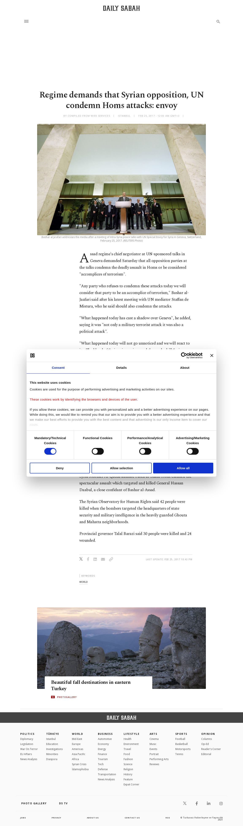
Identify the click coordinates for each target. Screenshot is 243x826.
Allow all (183, 468)
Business (105, 734)
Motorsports (182, 749)
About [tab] (184, 367)
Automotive (105, 739)
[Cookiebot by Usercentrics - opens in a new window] (184, 355)
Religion (128, 769)
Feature (128, 779)
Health (127, 739)
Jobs (23, 817)
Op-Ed (205, 744)
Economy (103, 744)
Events (153, 749)
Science (128, 764)
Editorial (206, 754)
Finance (102, 754)
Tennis (179, 754)
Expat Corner (131, 784)
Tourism (103, 759)
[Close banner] (211, 355)
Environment (131, 744)
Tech (101, 764)
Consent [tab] (58, 367)
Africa (75, 759)
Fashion (128, 759)
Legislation (26, 744)
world (83, 581)
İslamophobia (80, 769)
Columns (206, 739)
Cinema (154, 739)
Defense (103, 769)
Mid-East (77, 739)
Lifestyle (131, 734)
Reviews (154, 764)
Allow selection (121, 468)
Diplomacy (26, 739)
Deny (60, 468)
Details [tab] (121, 367)
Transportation (107, 774)
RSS (167, 817)
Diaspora (51, 759)
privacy (56, 817)
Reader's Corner (211, 749)
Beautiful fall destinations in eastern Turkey (92, 685)
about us (93, 817)
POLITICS (27, 734)
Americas (77, 749)
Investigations (54, 749)
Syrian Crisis (79, 764)
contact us (132, 817)
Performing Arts (159, 759)
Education (52, 744)
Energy (102, 749)
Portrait (154, 754)
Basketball (181, 744)
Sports (181, 734)
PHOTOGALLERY (67, 697)
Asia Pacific (78, 754)
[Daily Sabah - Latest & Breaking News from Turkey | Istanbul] (121, 8)
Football (180, 739)
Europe (76, 744)
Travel (127, 749)
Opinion (208, 734)
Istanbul (51, 739)
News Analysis (28, 759)
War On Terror (29, 749)
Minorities (52, 754)
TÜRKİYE (52, 734)
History (128, 774)
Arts (153, 734)
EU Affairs (26, 754)
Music (153, 744)
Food (127, 754)
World (77, 734)
